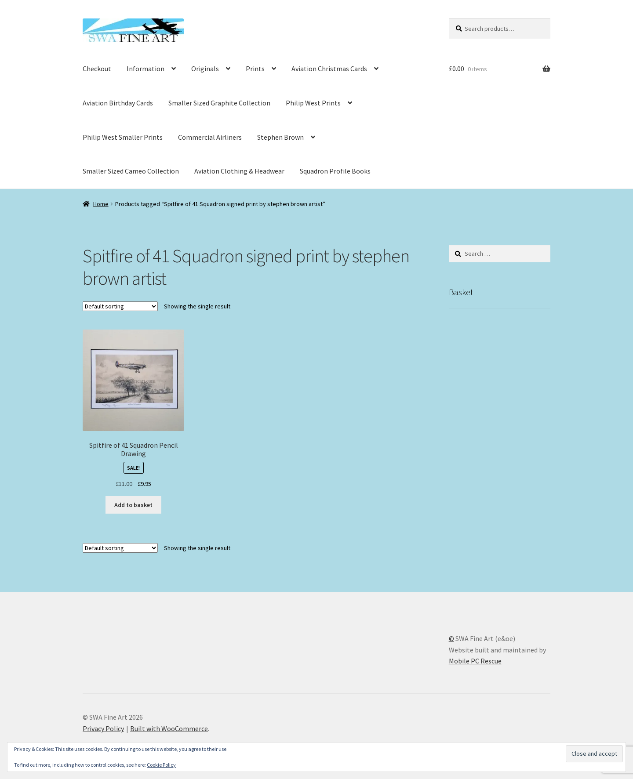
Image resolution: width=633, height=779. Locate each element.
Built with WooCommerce (169, 728)
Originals (205, 68)
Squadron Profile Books (335, 171)
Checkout (97, 68)
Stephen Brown (280, 137)
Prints (255, 68)
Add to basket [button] (133, 505)
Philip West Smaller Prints (123, 137)
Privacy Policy (103, 728)
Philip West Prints (313, 102)
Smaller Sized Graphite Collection (219, 102)
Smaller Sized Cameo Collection (131, 171)
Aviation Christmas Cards (329, 68)
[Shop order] (120, 306)
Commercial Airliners (210, 137)
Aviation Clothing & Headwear (239, 171)
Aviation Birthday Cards (118, 102)
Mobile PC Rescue (475, 660)
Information (145, 68)
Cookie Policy (161, 764)
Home (101, 204)
